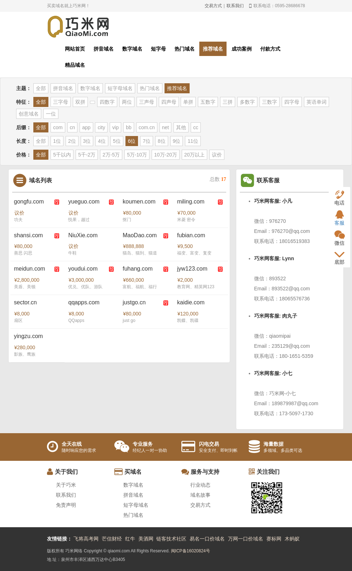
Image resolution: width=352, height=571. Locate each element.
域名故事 (200, 495)
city (101, 127)
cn (72, 127)
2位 (72, 141)
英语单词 (316, 102)
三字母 (60, 102)
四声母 (168, 102)
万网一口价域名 (245, 539)
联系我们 (235, 5)
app (86, 127)
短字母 (158, 49)
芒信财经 (112, 539)
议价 (217, 155)
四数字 (107, 102)
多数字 (247, 102)
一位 (51, 114)
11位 (192, 141)
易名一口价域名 (207, 539)
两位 (127, 102)
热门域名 (185, 49)
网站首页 (75, 49)
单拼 (188, 102)
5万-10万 (137, 155)
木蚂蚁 (292, 539)
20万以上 (194, 155)
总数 (218, 179)
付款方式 (270, 49)
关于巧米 (66, 485)
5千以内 (62, 155)
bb (129, 127)
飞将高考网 (86, 539)
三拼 (228, 102)
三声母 (146, 102)
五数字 (207, 102)
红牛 (130, 539)
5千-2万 (86, 155)
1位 (57, 141)
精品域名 (75, 65)
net (165, 127)
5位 (117, 141)
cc (195, 127)
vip (115, 127)
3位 (87, 141)
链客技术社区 (171, 539)
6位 (132, 141)
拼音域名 (104, 49)
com (57, 127)
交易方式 (213, 5)
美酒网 (145, 539)
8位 (162, 141)
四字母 (291, 102)
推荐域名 (213, 49)
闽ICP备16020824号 (190, 550)
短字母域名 (120, 88)
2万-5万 (111, 155)
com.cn (147, 127)
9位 (177, 141)
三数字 (269, 102)
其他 (181, 127)
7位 (147, 141)
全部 (41, 88)
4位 (102, 141)
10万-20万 (165, 155)
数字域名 (132, 49)
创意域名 (29, 114)
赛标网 (273, 539)
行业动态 (200, 485)
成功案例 (242, 49)
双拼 (80, 102)
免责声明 (66, 505)
